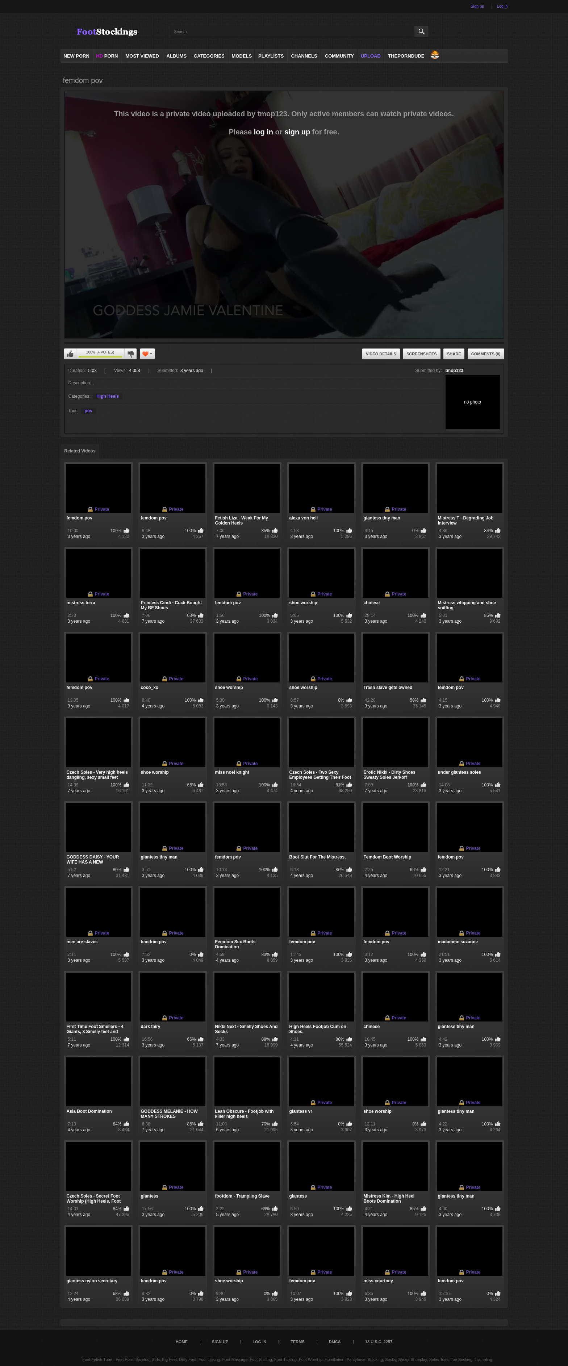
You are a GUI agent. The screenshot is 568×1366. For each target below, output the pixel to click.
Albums (177, 56)
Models (242, 56)
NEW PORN (76, 56)
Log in (502, 6)
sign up (297, 132)
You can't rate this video (70, 353)
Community (339, 56)
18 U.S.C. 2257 (378, 1342)
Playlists (271, 56)
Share (454, 354)
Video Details (381, 354)
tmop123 (454, 370)
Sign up (477, 6)
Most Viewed (142, 56)
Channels (304, 56)
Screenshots (421, 354)
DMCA (335, 1342)
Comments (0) (486, 354)
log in (263, 132)
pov (88, 410)
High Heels (107, 396)
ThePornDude (406, 56)
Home (182, 1342)
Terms (298, 1342)
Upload (371, 56)
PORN (107, 56)
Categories (209, 56)
